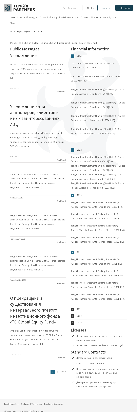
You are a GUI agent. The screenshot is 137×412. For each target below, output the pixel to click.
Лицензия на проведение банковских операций (99, 345)
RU (92, 7)
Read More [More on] (61, 201)
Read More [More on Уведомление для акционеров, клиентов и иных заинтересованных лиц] (61, 160)
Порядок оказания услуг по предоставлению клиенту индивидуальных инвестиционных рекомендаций (98, 372)
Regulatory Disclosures (53, 404)
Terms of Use (37, 404)
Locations (105, 7)
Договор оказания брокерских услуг (94, 357)
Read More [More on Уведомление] (61, 91)
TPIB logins (124, 7)
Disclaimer (25, 404)
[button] (99, 56)
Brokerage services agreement (91, 363)
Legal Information (11, 404)
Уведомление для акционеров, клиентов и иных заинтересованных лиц (34, 115)
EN (87, 7)
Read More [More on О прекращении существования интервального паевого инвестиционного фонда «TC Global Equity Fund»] (61, 358)
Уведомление (23, 56)
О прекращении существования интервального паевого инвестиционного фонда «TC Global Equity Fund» (35, 310)
